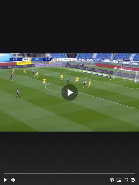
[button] (6, 180)
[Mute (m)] (13, 180)
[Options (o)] (112, 180)
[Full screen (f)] (126, 180)
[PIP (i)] (119, 180)
